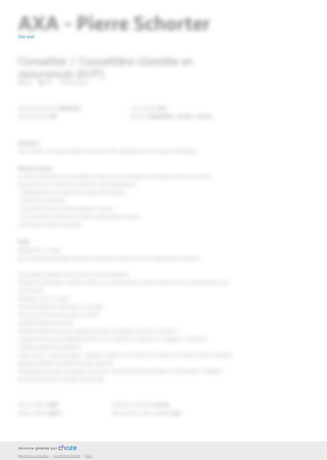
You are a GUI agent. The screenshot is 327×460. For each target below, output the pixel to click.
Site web (26, 36)
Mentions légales (33, 456)
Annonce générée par (47, 448)
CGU (89, 456)
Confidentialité (66, 456)
